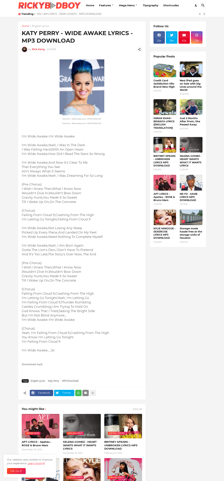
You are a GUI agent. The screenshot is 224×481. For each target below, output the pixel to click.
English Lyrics (40, 26)
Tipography (150, 5)
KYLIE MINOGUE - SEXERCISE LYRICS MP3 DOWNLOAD (164, 233)
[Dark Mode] (196, 5)
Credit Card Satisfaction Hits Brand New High (164, 83)
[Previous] (200, 14)
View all (137, 409)
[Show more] (93, 393)
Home (90, 5)
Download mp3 (32, 364)
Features (105, 5)
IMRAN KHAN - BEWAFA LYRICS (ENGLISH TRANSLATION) (163, 123)
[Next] (204, 14)
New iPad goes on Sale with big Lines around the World (191, 85)
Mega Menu (127, 5)
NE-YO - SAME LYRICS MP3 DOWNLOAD (188, 197)
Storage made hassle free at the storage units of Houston (191, 233)
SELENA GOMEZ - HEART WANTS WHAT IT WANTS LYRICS (80, 445)
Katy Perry (53, 381)
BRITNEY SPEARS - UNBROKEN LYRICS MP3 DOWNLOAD (120, 445)
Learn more (35, 463)
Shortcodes (171, 5)
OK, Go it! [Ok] (16, 471)
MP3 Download (70, 381)
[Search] (203, 5)
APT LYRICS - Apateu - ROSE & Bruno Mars (36, 443)
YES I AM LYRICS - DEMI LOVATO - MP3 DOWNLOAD (69, 14)
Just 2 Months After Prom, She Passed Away (190, 121)
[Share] (139, 49)
